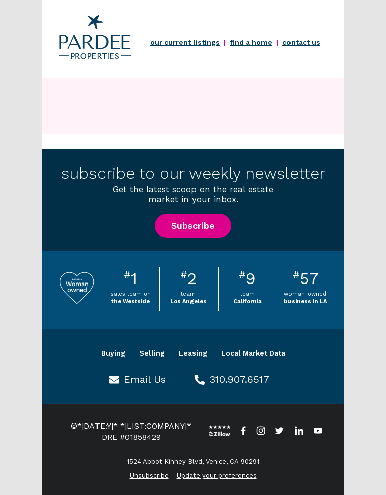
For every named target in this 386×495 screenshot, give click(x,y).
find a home (251, 42)
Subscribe (193, 225)
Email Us (145, 379)
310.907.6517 (239, 379)
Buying (113, 353)
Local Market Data (253, 353)
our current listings (185, 42)
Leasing (193, 353)
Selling (152, 353)
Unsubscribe (149, 475)
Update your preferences (217, 475)
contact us (301, 42)
